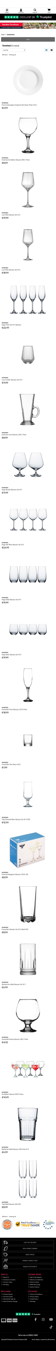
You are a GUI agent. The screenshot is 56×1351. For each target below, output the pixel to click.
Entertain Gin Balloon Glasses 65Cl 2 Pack (16, 160)
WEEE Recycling (34, 1284)
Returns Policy (33, 1282)
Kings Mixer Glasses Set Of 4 (11, 654)
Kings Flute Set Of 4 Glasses (11, 325)
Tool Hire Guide (7, 1296)
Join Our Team (7, 1282)
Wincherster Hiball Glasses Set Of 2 (14, 984)
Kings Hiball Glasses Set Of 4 (11, 599)
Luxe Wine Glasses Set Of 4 (11, 215)
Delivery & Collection (35, 1279)
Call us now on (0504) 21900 (28, 1335)
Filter (28, 39)
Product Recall (7, 1294)
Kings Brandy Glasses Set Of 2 (12, 489)
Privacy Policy (33, 1296)
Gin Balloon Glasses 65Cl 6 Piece (12, 1094)
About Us (5, 1277)
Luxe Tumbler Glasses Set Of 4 (12, 380)
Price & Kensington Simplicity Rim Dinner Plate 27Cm (19, 105)
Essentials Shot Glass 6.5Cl (11, 764)
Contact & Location (8, 1279)
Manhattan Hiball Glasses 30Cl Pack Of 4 (15, 1149)
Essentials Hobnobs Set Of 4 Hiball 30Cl (15, 929)
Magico (38, 1339)
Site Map (31, 1301)
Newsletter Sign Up (30, 1267)
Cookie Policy (33, 1299)
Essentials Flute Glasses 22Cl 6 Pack (14, 709)
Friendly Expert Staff (30, 1261)
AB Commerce (51, 1339)
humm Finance (33, 1287)
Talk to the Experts (35, 1277)
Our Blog (5, 1284)
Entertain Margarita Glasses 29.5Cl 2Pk (15, 874)
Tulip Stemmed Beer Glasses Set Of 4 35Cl (16, 819)
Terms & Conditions (35, 1294)
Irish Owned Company (30, 1249)
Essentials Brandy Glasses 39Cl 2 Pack (15, 1039)
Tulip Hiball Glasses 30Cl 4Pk (11, 1204)
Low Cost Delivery (30, 1242)
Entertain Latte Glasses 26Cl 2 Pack (14, 434)
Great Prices (30, 1255)
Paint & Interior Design (9, 1301)
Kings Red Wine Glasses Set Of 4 (13, 544)
